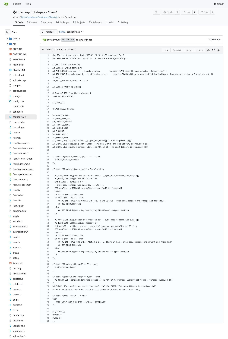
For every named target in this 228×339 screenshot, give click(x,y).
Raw (166, 50)
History (200, 50)
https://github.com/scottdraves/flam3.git (39, 17)
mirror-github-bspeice (32, 12)
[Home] (6, 4)
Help (28, 3)
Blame (189, 50)
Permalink (177, 50)
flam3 (53, 12)
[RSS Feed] (156, 12)
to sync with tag (84, 39)
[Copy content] (213, 50)
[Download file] (208, 50)
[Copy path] (82, 32)
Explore (17, 3)
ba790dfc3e (68, 40)
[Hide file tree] (7, 32)
